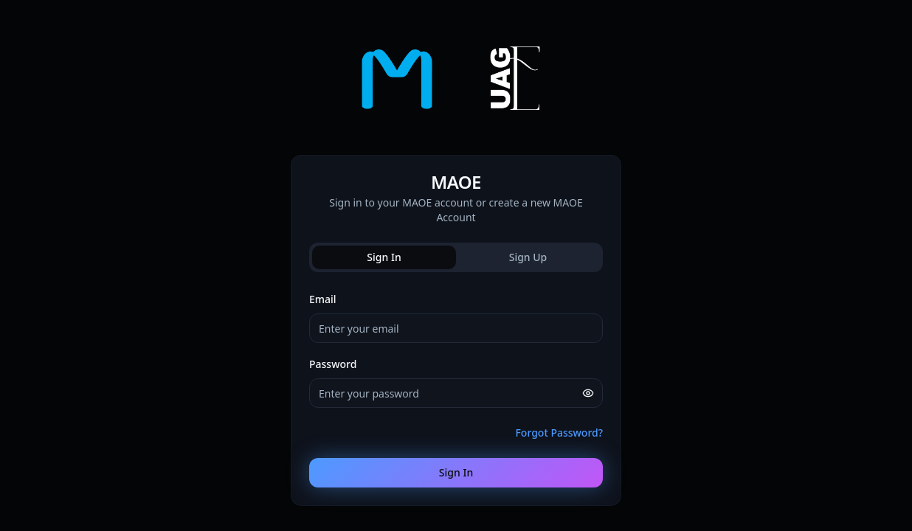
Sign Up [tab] (528, 257)
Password (332, 364)
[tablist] (456, 257)
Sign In (456, 472)
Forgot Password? (559, 433)
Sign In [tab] (384, 257)
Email (322, 299)
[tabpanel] (456, 388)
